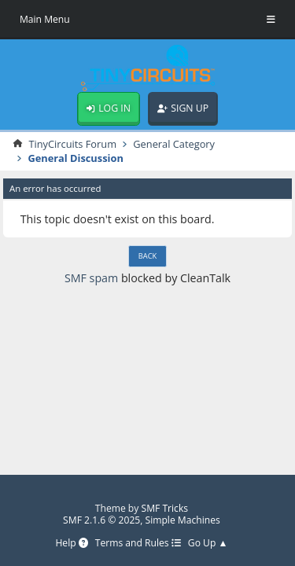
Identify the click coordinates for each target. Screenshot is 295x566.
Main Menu (45, 19)
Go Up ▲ (208, 543)
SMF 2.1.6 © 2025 (101, 520)
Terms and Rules (138, 543)
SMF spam (91, 277)
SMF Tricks (165, 508)
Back (147, 256)
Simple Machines (183, 520)
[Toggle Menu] (271, 19)
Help (71, 543)
